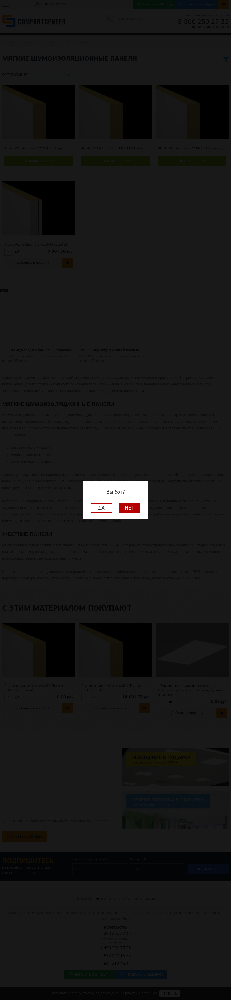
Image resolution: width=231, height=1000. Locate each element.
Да (101, 508)
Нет (129, 508)
